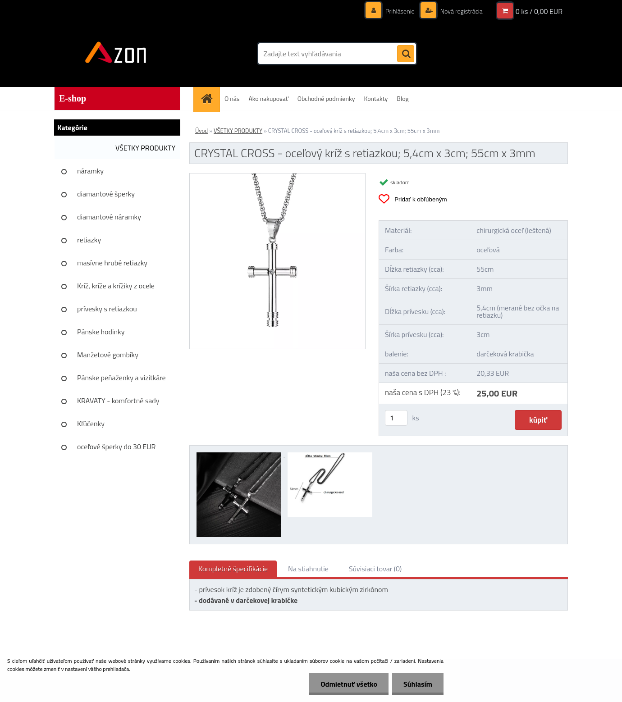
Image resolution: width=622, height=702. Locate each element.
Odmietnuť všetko (348, 684)
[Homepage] (209, 98)
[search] (406, 54)
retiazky (89, 239)
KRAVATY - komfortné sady (118, 400)
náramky (90, 170)
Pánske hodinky (101, 331)
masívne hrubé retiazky (112, 262)
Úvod (201, 130)
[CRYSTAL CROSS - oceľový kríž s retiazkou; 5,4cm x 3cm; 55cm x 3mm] (277, 177)
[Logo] (116, 53)
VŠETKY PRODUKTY (145, 147)
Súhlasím (417, 684)
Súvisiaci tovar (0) (375, 568)
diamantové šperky (106, 193)
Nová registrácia (461, 11)
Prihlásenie (400, 11)
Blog (402, 98)
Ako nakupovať (268, 98)
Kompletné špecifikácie (233, 568)
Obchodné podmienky (326, 98)
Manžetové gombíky (107, 354)
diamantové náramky (109, 216)
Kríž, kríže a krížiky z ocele (116, 285)
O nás (231, 98)
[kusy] (396, 418)
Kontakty (376, 98)
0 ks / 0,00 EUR (539, 11)
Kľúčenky (91, 423)
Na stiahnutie (308, 568)
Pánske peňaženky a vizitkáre (121, 377)
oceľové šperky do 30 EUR (116, 446)
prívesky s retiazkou (107, 308)
